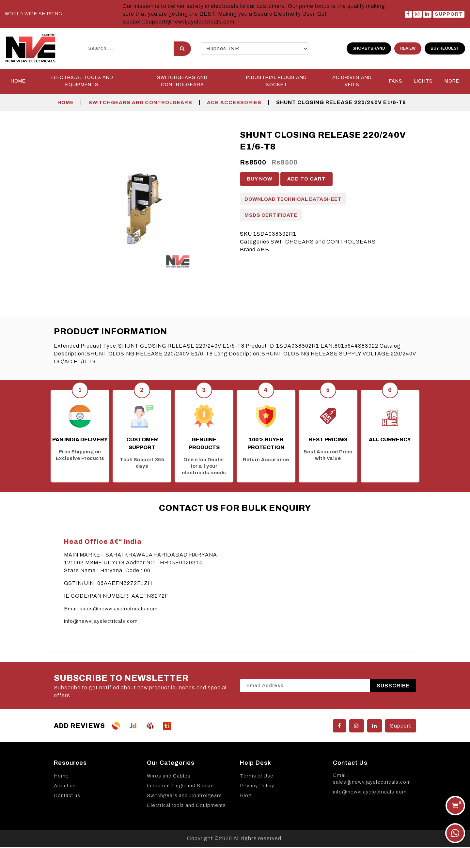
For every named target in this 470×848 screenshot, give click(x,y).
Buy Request (445, 48)
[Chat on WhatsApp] (455, 833)
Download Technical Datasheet (292, 199)
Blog (246, 796)
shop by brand (368, 48)
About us (65, 786)
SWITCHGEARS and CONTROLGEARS (182, 82)
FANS (395, 81)
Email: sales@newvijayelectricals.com (372, 779)
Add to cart (306, 179)
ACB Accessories (234, 103)
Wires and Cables (169, 776)
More (452, 81)
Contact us (67, 796)
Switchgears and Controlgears (184, 796)
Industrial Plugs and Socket (180, 786)
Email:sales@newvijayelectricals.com (111, 609)
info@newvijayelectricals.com (101, 621)
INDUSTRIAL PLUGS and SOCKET (276, 82)
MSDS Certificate (270, 215)
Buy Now (259, 179)
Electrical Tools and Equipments (82, 82)
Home (18, 81)
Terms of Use (257, 776)
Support (448, 14)
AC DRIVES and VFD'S (352, 82)
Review (407, 48)
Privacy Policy (257, 786)
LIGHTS (423, 81)
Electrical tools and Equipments (186, 806)
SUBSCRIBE (393, 686)
